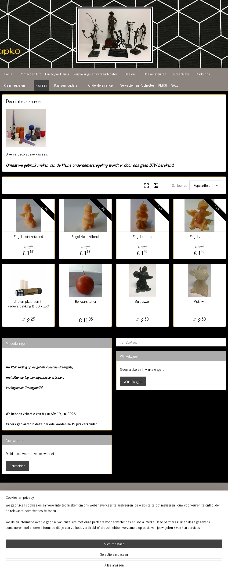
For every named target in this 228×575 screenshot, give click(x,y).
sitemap (104, 566)
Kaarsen (41, 85)
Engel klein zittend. (85, 236)
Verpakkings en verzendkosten (96, 74)
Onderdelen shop (100, 85)
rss (111, 566)
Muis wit (200, 301)
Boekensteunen (155, 74)
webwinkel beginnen (124, 566)
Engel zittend (199, 236)
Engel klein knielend (28, 236)
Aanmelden (17, 465)
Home (8, 74)
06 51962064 (88, 529)
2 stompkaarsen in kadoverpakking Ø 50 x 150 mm (28, 305)
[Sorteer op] (206, 185)
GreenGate (181, 74)
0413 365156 (87, 524)
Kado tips (203, 74)
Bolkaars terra (85, 301)
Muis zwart (142, 301)
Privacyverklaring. (57, 74)
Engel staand (142, 236)
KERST (162, 85)
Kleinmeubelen (14, 85)
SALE (174, 85)
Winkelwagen (133, 381)
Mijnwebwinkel (155, 566)
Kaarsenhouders (65, 85)
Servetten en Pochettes (137, 85)
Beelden (131, 74)
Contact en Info (30, 74)
